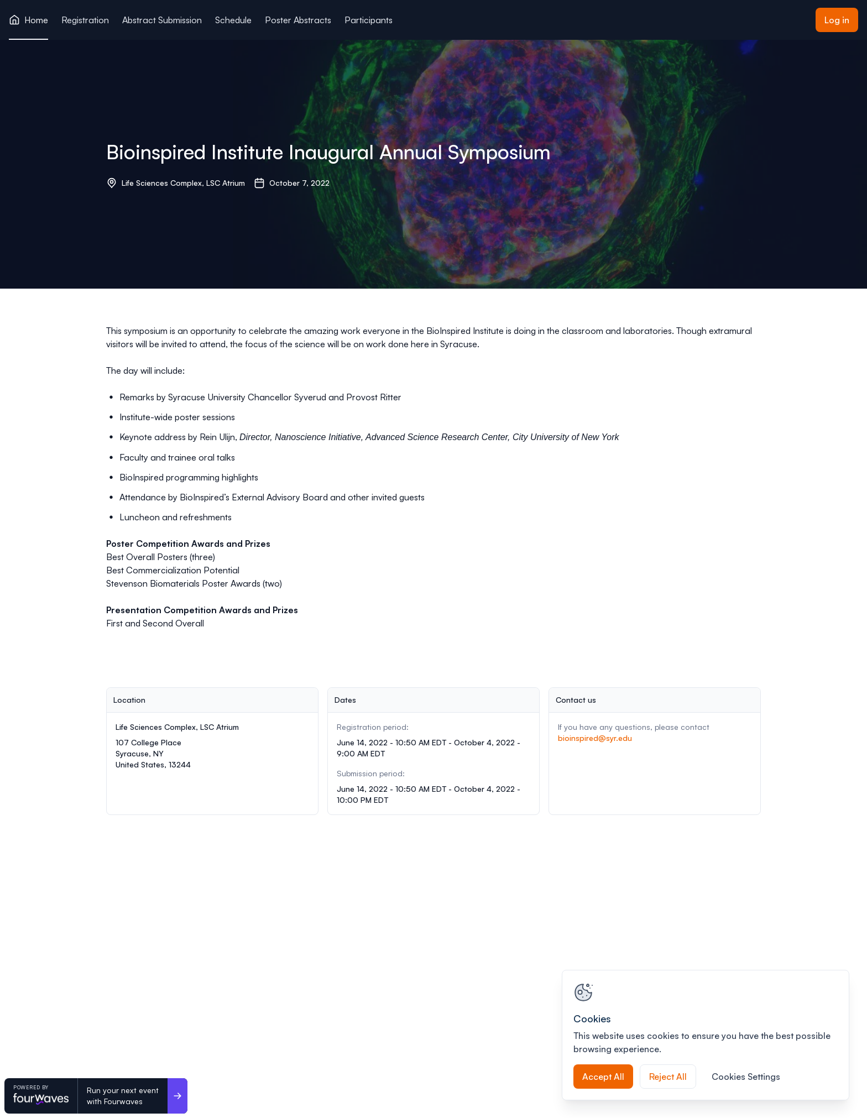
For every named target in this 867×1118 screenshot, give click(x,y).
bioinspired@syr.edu (595, 738)
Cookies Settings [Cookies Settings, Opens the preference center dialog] (746, 1076)
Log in (836, 19)
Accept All (603, 1076)
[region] (705, 1035)
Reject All (668, 1076)
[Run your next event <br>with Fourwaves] (177, 1096)
